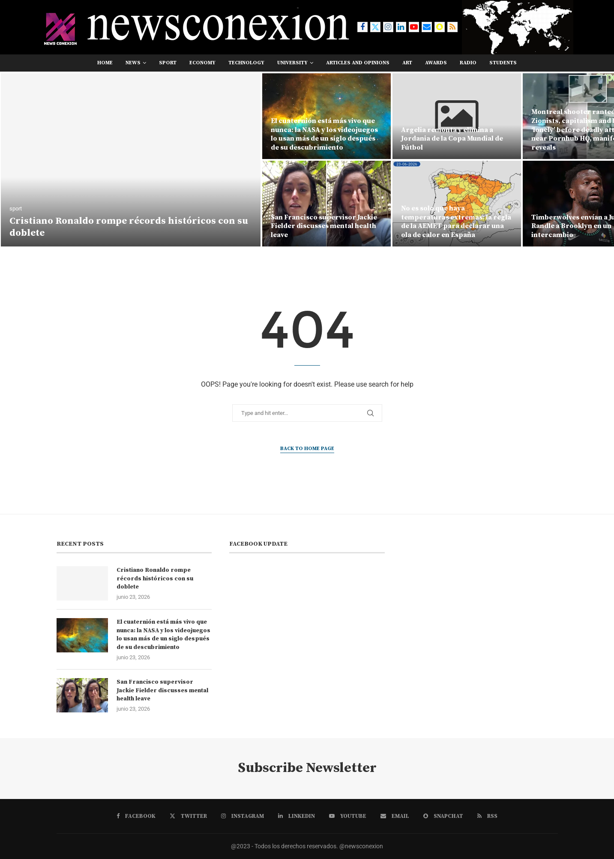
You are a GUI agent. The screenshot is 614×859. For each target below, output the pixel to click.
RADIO (468, 63)
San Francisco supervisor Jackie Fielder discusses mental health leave (324, 226)
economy (202, 63)
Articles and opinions (357, 63)
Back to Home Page (307, 448)
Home (105, 63)
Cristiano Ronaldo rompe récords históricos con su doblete (155, 578)
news (133, 63)
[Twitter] (375, 27)
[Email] (427, 27)
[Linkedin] (401, 27)
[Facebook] (362, 27)
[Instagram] (388, 27)
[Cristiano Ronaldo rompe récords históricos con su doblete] (131, 159)
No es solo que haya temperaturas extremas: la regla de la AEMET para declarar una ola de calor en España (456, 221)
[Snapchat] (439, 27)
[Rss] (452, 27)
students (503, 63)
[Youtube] (414, 27)
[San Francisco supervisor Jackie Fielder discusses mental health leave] (326, 203)
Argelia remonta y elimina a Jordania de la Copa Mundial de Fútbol (452, 139)
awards (436, 63)
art (407, 63)
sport (168, 63)
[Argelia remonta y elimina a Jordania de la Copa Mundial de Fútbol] (456, 116)
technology (246, 63)
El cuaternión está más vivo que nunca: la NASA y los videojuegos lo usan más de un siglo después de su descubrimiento (324, 134)
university (292, 63)
